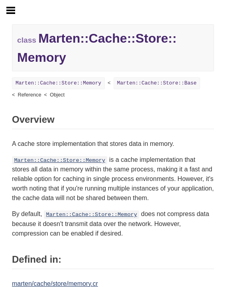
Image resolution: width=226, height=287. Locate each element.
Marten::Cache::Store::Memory (58, 83)
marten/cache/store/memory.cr (55, 283)
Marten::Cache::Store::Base (157, 83)
